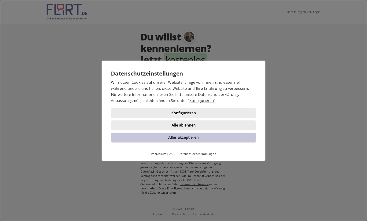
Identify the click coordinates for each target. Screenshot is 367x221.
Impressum (158, 154)
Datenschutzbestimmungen (197, 154)
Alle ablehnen (184, 125)
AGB (172, 154)
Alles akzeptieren (183, 137)
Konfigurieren (201, 100)
